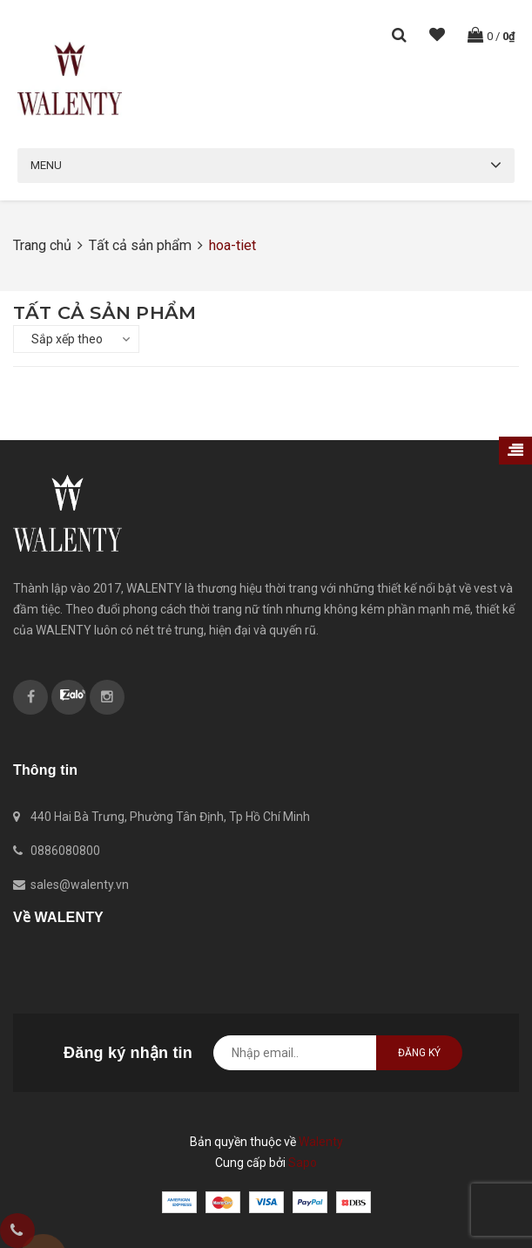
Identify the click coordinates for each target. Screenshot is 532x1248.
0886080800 (65, 851)
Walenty (321, 1142)
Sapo (302, 1163)
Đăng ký (419, 1053)
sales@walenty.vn (79, 885)
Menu (46, 165)
